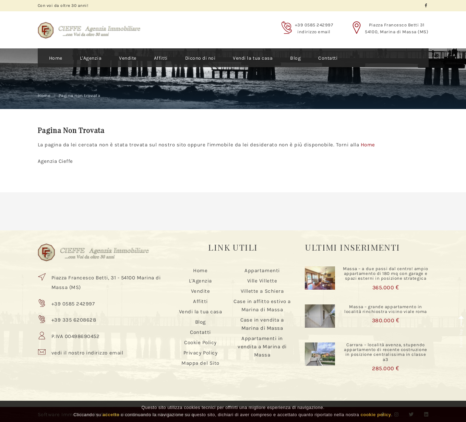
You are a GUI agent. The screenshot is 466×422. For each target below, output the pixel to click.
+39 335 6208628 (73, 320)
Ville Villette (262, 281)
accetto (111, 414)
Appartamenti (261, 270)
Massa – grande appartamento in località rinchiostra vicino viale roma (385, 309)
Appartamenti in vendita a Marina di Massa (262, 346)
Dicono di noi (200, 58)
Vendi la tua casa (253, 58)
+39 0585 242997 (314, 24)
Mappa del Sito (200, 363)
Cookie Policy (200, 342)
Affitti (161, 58)
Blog (295, 58)
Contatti (327, 58)
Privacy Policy (200, 353)
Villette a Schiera (262, 291)
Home (55, 58)
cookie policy (375, 414)
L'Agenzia (91, 58)
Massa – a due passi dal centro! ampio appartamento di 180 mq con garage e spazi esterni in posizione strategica (385, 273)
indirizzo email (314, 31)
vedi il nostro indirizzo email (87, 353)
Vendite (127, 58)
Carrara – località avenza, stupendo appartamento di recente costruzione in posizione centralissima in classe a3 (385, 352)
